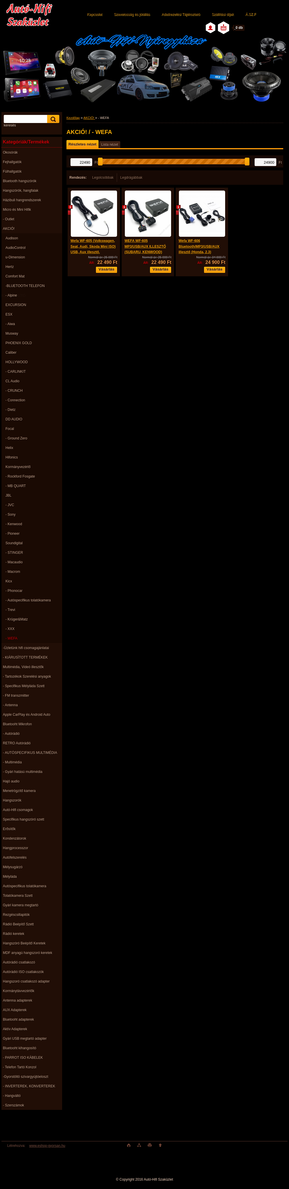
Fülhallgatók (12, 171)
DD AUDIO (13, 419)
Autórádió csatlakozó (19, 962)
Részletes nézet (82, 144)
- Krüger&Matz (16, 619)
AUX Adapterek (15, 1010)
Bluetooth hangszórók (19, 181)
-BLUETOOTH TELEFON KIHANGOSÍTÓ (23, 287)
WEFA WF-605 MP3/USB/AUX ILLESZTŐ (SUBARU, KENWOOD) (145, 246)
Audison (11, 238)
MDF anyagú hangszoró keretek (27, 953)
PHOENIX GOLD (18, 343)
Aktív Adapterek (15, 1029)
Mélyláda (10, 877)
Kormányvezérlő (18, 467)
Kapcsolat (94, 14)
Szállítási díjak (223, 14)
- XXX (9, 629)
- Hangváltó (12, 1096)
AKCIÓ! (9, 229)
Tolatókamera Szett (18, 896)
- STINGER (14, 553)
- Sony (10, 514)
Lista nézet (109, 145)
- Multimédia (12, 762)
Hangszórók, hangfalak (20, 191)
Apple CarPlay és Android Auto (26, 715)
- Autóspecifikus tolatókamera (28, 600)
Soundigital (14, 543)
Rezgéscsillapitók (16, 915)
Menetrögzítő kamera (19, 791)
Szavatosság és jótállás (132, 14)
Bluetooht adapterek (18, 1019)
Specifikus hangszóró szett (23, 819)
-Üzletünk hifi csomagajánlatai (26, 648)
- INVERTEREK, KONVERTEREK (29, 1086)
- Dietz (10, 410)
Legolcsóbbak (103, 178)
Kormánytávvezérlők (18, 991)
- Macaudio (14, 562)
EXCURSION (15, 305)
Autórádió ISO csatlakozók (23, 972)
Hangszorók (12, 800)
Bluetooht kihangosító (19, 1048)
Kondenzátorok (14, 838)
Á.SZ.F (250, 14)
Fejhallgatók (12, 162)
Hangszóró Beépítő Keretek (24, 943)
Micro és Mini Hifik (17, 210)
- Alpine (11, 295)
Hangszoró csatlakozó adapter (26, 981)
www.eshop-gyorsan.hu (47, 1146)
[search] (52, 119)
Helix (9, 448)
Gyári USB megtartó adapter (25, 1039)
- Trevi (10, 610)
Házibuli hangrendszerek (22, 200)
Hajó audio (11, 781)
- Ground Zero (16, 438)
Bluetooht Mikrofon (17, 724)
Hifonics (11, 457)
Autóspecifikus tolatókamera (24, 886)
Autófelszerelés (15, 858)
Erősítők (9, 829)
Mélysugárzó (13, 867)
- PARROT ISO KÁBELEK (23, 1058)
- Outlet (8, 219)
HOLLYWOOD (16, 362)
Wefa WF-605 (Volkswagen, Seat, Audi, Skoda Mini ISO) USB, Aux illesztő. (93, 246)
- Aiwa (10, 324)
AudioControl (15, 248)
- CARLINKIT (15, 372)
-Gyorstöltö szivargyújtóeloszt (25, 1077)
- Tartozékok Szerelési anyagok (27, 676)
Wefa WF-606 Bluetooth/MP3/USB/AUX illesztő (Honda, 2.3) (199, 246)
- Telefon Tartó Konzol (19, 1067)
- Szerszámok (13, 1105)
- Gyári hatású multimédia (22, 772)
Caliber (10, 353)
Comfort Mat (15, 276)
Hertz (9, 267)
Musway (11, 333)
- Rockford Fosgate (20, 476)
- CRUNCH (14, 391)
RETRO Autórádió (17, 743)
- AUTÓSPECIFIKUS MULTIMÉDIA (30, 753)
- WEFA (11, 638)
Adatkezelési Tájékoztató (181, 14)
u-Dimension (15, 257)
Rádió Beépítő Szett (18, 924)
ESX (8, 314)
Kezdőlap (73, 118)
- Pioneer (12, 534)
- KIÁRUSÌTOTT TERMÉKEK (25, 657)
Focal (9, 429)
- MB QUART (15, 486)
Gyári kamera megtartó (20, 905)
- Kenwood (13, 524)
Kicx (8, 581)
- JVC (9, 505)
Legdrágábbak (131, 178)
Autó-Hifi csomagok (18, 810)
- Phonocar (14, 591)
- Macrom (12, 572)
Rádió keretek (13, 934)
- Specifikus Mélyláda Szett (24, 686)
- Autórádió (11, 734)
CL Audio (12, 381)
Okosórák (10, 152)
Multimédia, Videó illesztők (23, 667)
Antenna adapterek (17, 1000)
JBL (8, 495)
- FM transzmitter (16, 696)
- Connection (15, 400)
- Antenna (10, 705)
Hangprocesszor (15, 848)
